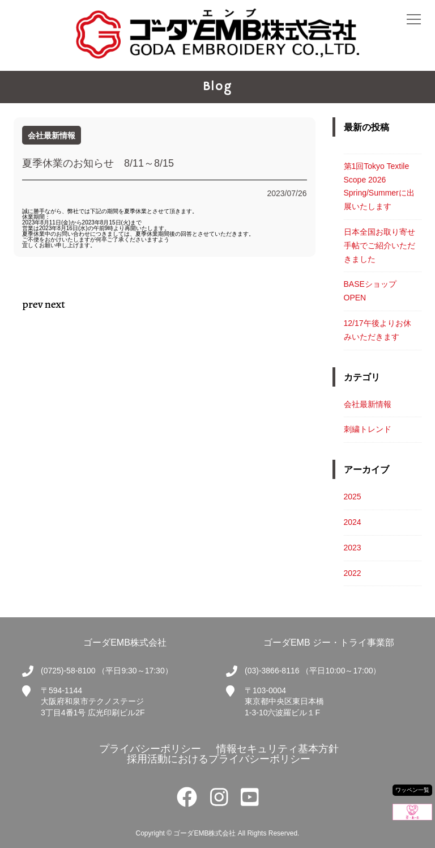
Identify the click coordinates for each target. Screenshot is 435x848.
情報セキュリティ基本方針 (276, 748)
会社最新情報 (367, 404)
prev (32, 304)
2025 (352, 496)
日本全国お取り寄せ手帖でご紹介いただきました (379, 245)
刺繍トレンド (367, 429)
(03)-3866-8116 (272, 670)
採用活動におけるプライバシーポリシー (217, 759)
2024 (352, 522)
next (55, 304)
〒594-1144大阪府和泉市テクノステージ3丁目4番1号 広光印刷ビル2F (93, 701)
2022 (352, 573)
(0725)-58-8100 (68, 670)
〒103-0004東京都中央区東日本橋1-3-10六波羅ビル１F (284, 701)
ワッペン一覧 (412, 790)
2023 (352, 547)
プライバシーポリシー (148, 748)
